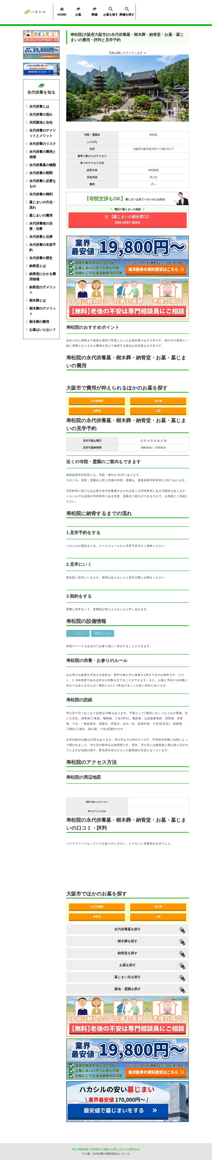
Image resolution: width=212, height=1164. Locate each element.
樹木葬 (158, 400)
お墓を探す (110, 11)
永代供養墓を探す (127, 929)
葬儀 (94, 11)
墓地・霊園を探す (127, 989)
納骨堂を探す (127, 953)
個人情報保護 (80, 1149)
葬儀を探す (126, 11)
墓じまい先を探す (127, 977)
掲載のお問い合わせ (115, 1149)
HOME (61, 11)
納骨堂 (97, 410)
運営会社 (134, 1149)
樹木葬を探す (127, 941)
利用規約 (95, 1149)
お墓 (78, 11)
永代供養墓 (97, 400)
